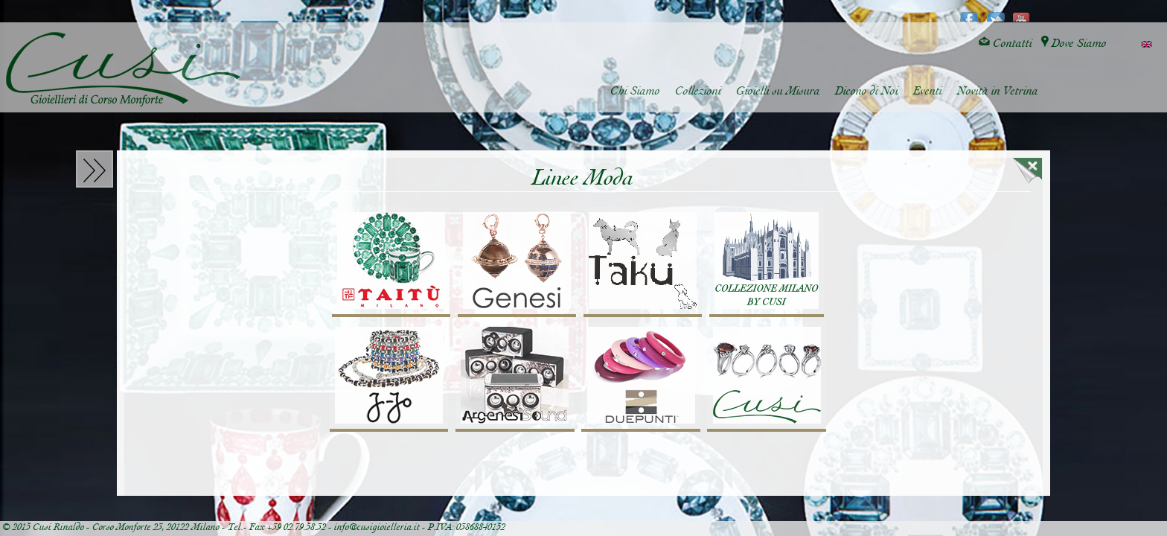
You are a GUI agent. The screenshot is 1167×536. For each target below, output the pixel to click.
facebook (969, 12)
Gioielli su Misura (778, 91)
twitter (995, 12)
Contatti (1005, 43)
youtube (1021, 12)
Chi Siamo (635, 91)
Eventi (927, 91)
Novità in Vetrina (997, 91)
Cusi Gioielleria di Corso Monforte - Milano (123, 69)
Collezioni (698, 91)
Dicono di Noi (866, 91)
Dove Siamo (1074, 43)
